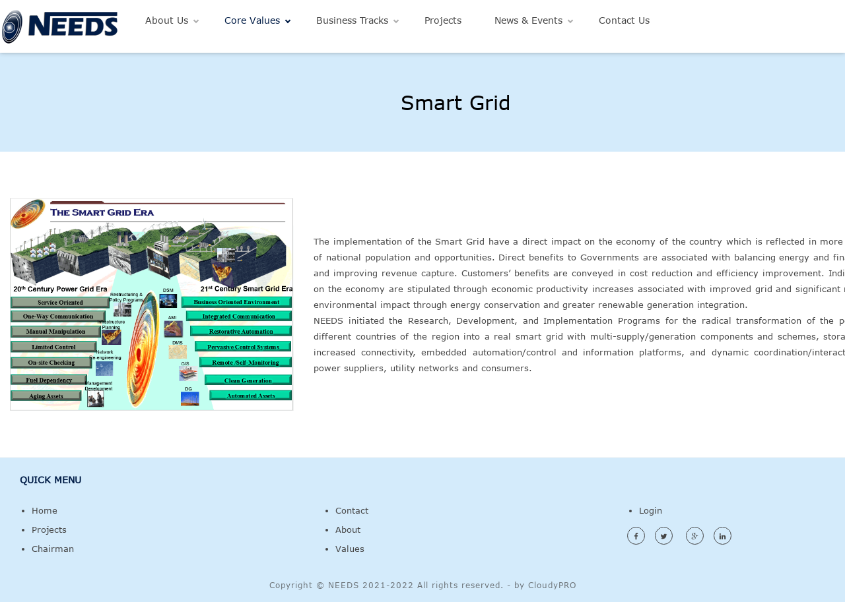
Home (44, 510)
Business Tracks (352, 20)
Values (349, 548)
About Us (166, 20)
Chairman (53, 548)
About (347, 529)
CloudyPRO (552, 584)
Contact (351, 510)
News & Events (528, 20)
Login (650, 510)
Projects (442, 20)
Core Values (252, 20)
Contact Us (624, 20)
